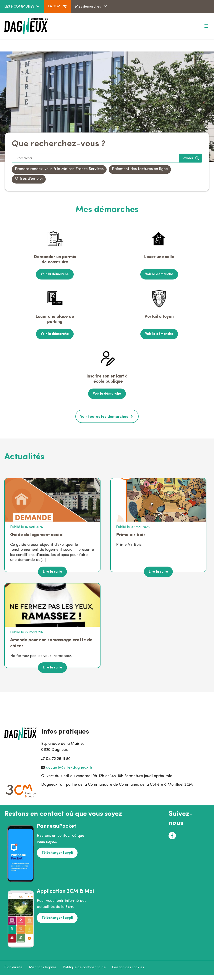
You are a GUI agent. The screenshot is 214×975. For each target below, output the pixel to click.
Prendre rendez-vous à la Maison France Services (59, 169)
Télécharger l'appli (57, 853)
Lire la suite (52, 571)
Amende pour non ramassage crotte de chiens (51, 643)
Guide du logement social (36, 535)
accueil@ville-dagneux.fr (69, 768)
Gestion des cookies (128, 967)
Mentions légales (42, 967)
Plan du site (13, 967)
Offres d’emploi (29, 179)
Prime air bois (131, 535)
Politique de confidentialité (84, 967)
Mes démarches (88, 6)
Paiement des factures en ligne (140, 169)
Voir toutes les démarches (104, 417)
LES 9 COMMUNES (19, 6)
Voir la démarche (55, 274)
